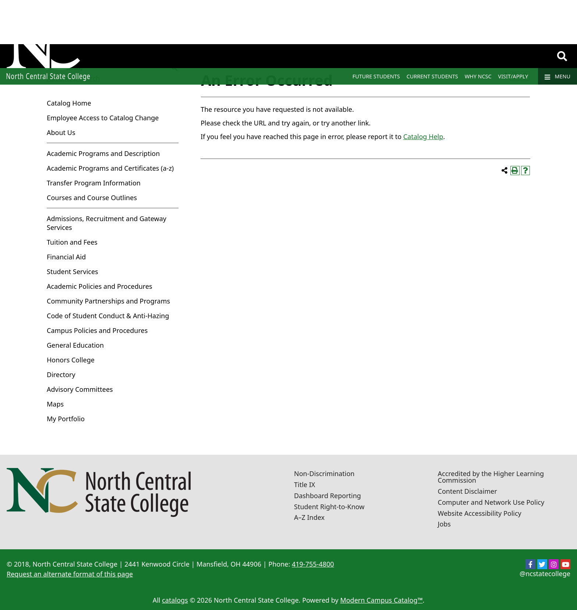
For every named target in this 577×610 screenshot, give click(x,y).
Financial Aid (66, 256)
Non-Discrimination (324, 473)
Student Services (72, 271)
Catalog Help (423, 136)
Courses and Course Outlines (92, 197)
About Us (61, 132)
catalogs (175, 600)
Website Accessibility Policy (479, 513)
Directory (61, 374)
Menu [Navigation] (557, 76)
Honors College (71, 359)
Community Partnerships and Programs (108, 301)
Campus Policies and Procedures (97, 330)
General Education (75, 345)
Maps (55, 404)
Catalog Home (69, 103)
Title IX (304, 484)
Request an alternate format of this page (70, 574)
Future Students (376, 76)
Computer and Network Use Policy (491, 502)
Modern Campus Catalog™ (381, 600)
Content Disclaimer (467, 491)
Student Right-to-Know (329, 506)
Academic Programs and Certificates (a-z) (110, 168)
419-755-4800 (313, 564)
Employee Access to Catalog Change (103, 117)
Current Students (432, 76)
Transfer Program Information (94, 182)
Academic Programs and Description (103, 153)
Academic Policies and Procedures (99, 286)
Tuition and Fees (72, 242)
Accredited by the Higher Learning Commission (491, 477)
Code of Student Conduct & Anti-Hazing (108, 315)
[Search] (562, 56)
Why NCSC (478, 76)
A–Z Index (309, 517)
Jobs (444, 523)
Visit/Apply (513, 76)
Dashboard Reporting (327, 495)
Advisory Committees (80, 389)
